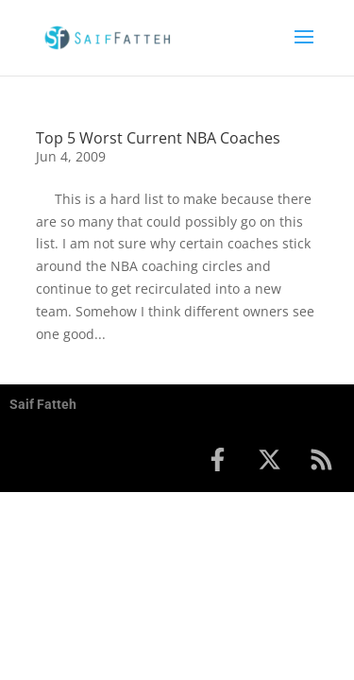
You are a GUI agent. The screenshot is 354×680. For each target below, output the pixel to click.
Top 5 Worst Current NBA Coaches (158, 138)
